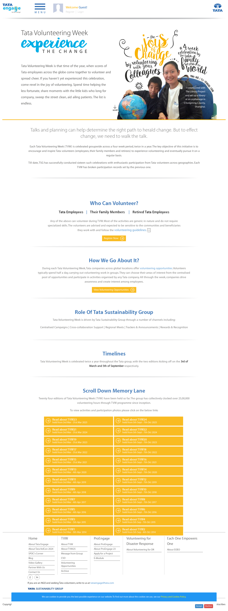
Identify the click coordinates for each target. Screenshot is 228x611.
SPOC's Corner (35, 554)
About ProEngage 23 (105, 549)
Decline (208, 606)
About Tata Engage (38, 544)
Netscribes (220, 604)
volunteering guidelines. (130, 268)
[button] (40, 9)
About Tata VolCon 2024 (40, 549)
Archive (65, 571)
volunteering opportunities (156, 307)
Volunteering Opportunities (68, 564)
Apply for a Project (103, 554)
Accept (199, 606)
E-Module (99, 558)
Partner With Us (36, 567)
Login (81, 11)
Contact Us (34, 572)
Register (70, 11)
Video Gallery (35, 563)
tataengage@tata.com (102, 583)
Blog (30, 558)
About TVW (67, 544)
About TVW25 (68, 549)
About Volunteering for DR (140, 550)
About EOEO (173, 550)
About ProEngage (103, 544)
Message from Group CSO (72, 556)
